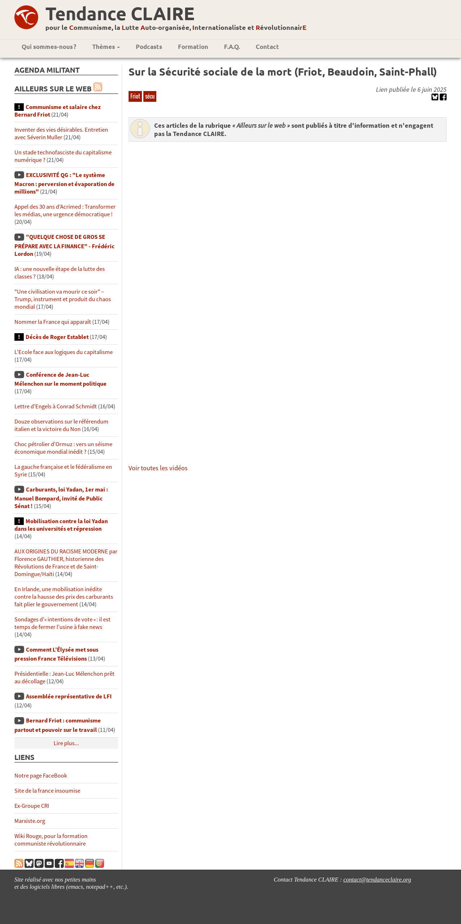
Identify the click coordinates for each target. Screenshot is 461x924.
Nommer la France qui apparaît (52, 322)
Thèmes (106, 46)
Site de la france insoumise (47, 790)
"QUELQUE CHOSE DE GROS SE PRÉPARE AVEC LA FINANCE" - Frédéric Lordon (64, 245)
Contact (267, 46)
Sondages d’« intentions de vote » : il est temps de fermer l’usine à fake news (62, 623)
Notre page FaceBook (40, 775)
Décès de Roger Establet (57, 337)
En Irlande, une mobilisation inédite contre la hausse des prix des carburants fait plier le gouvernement (63, 596)
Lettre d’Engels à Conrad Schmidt (55, 406)
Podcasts (149, 46)
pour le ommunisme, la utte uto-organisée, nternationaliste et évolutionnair (175, 27)
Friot (135, 96)
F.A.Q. (232, 46)
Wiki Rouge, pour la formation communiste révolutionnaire (51, 839)
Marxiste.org (29, 821)
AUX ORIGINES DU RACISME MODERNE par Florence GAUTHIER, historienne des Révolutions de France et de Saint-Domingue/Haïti (65, 563)
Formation (193, 46)
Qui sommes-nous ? (49, 46)
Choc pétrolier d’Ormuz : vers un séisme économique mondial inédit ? (63, 448)
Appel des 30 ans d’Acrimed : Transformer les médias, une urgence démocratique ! (65, 210)
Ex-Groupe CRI (31, 806)
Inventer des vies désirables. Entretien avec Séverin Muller (61, 133)
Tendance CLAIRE (119, 13)
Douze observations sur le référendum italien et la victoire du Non (61, 425)
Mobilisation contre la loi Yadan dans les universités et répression (61, 525)
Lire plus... (66, 743)
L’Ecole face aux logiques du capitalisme (63, 352)
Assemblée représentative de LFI (69, 696)
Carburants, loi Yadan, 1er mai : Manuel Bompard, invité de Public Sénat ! (61, 498)
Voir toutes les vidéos (158, 468)
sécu (150, 96)
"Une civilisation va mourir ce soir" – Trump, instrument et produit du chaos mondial (62, 299)
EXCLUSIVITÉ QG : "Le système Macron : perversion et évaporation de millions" (64, 183)
